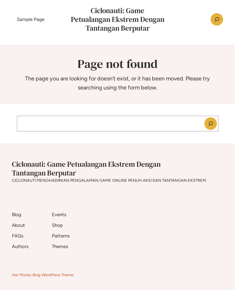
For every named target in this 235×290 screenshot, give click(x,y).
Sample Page (30, 19)
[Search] (210, 123)
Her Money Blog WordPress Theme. (43, 274)
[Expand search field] (217, 19)
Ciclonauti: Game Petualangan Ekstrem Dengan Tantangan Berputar (117, 19)
